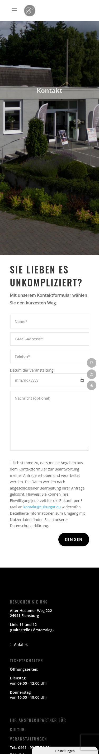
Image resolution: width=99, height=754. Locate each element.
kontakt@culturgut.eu (42, 506)
